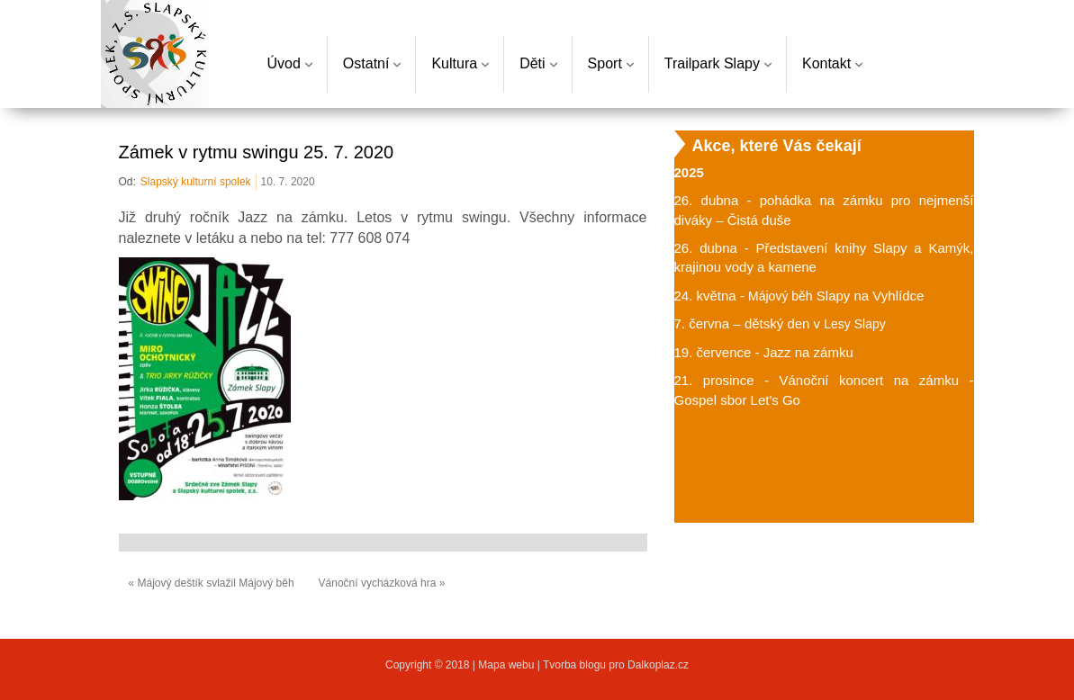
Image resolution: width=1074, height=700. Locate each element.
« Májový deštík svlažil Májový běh (211, 583)
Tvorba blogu (574, 665)
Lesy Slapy (854, 324)
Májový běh (780, 296)
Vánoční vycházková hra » (382, 583)
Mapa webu (507, 665)
